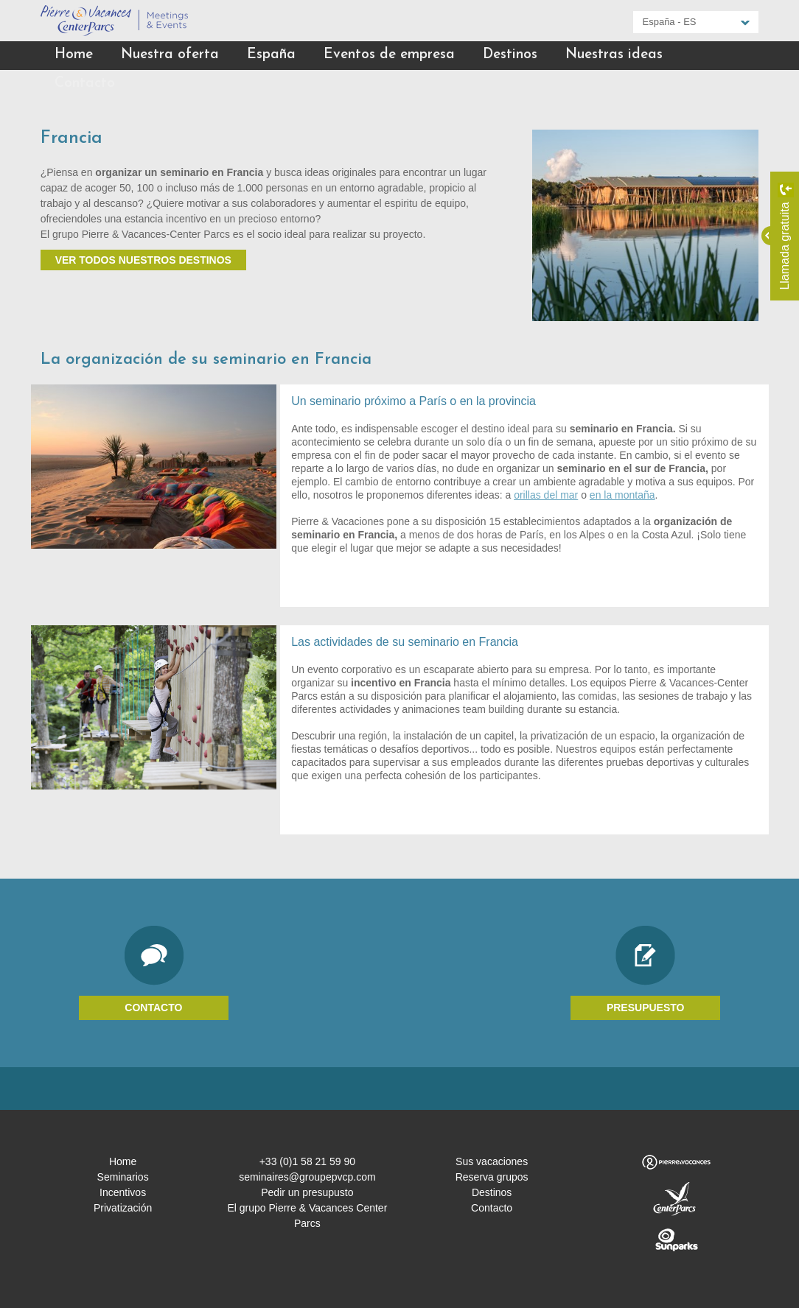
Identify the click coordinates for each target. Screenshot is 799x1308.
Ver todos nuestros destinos (143, 260)
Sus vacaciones (492, 1161)
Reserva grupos (492, 1177)
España (271, 55)
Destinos (510, 55)
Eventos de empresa (389, 55)
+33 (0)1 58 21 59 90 (307, 1161)
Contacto (85, 84)
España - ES (670, 21)
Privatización (123, 1208)
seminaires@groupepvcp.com (307, 1177)
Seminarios (123, 1177)
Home (74, 55)
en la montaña (622, 495)
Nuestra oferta (170, 55)
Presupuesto (646, 1007)
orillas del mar (546, 495)
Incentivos (123, 1192)
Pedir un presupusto (307, 1192)
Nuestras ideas (614, 55)
